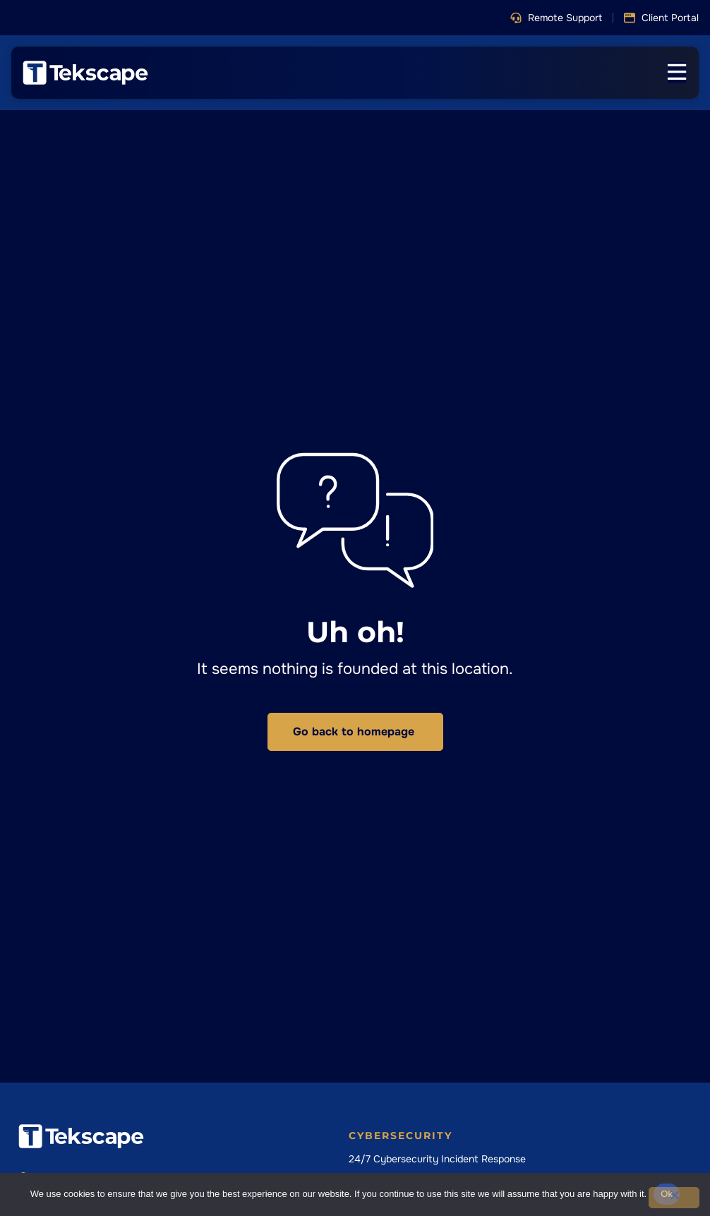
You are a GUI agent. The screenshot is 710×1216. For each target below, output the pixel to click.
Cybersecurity (400, 1135)
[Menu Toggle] (677, 72)
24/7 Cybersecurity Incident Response (437, 1158)
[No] (674, 1197)
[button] (556, 18)
